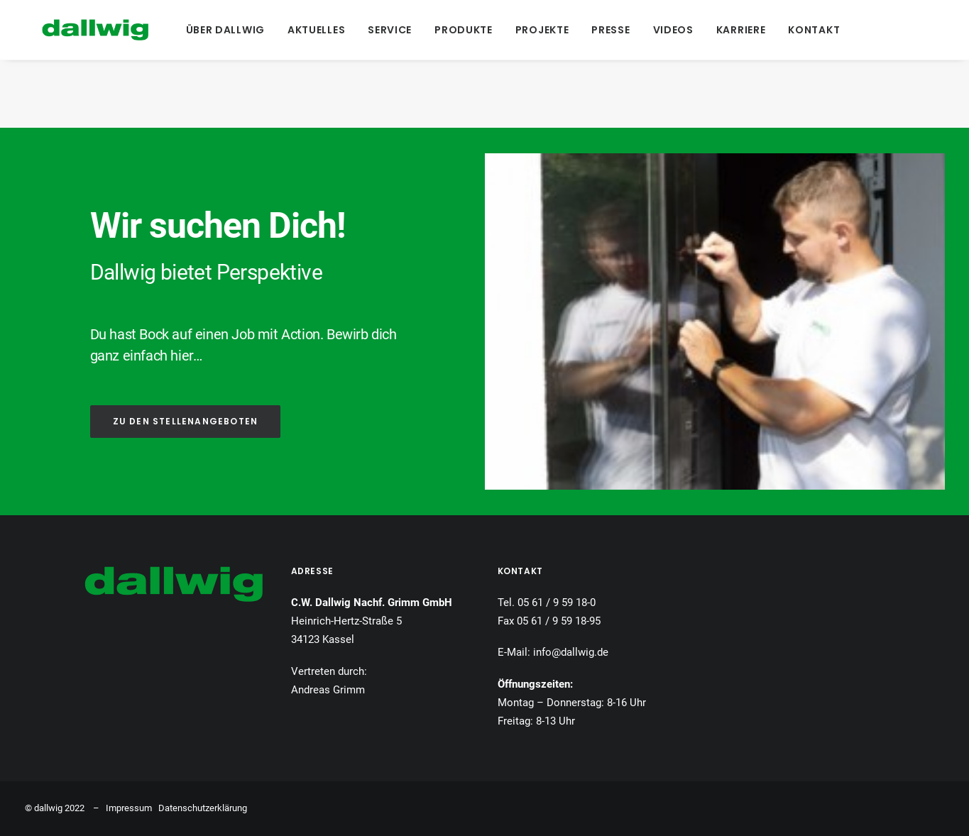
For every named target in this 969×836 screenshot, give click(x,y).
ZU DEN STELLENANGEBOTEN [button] (185, 421)
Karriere (741, 30)
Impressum (129, 808)
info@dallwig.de (570, 652)
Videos (673, 30)
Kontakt (814, 30)
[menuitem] (225, 30)
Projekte (542, 30)
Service (390, 30)
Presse (610, 30)
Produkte (463, 30)
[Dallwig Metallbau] (78, 29)
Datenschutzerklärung (202, 808)
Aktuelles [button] (316, 30)
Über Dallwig (225, 30)
